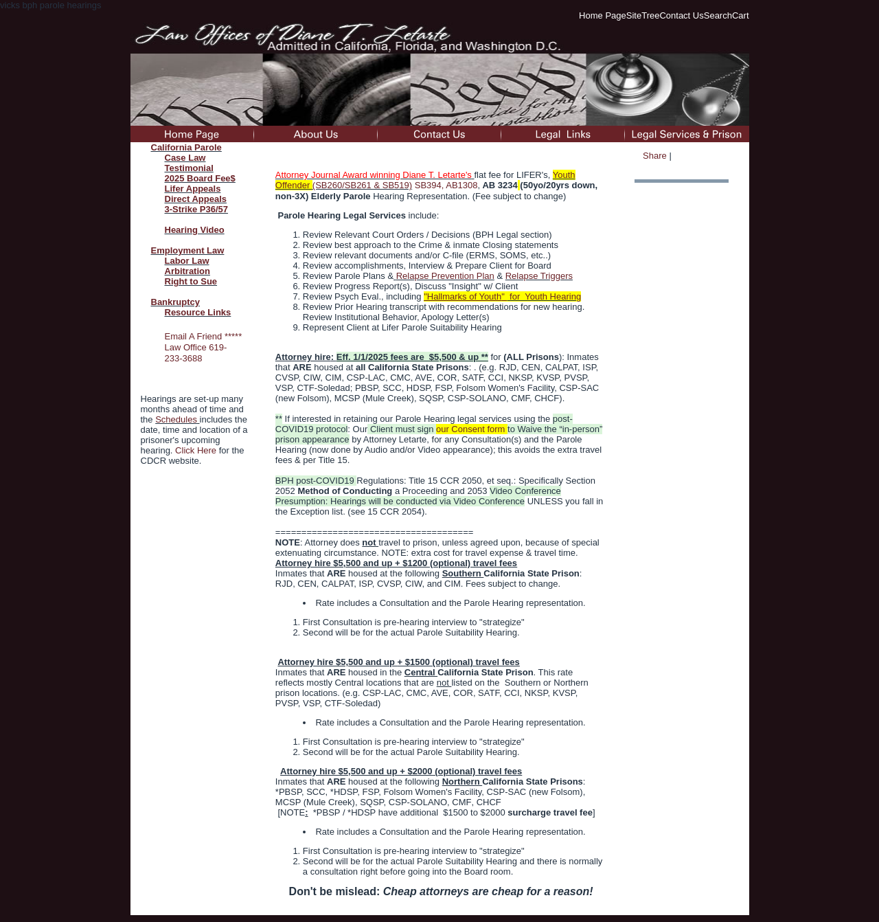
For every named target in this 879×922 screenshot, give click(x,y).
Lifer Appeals (193, 188)
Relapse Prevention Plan (445, 276)
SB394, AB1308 (446, 185)
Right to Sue (191, 281)
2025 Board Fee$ (200, 178)
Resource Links (198, 312)
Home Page (602, 15)
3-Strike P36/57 (197, 209)
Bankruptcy (176, 302)
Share (655, 155)
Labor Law (187, 261)
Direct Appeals (196, 199)
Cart (740, 15)
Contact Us (681, 15)
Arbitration (187, 271)
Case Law (185, 158)
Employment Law (188, 250)
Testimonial (189, 168)
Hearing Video (195, 230)
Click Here (195, 450)
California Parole (186, 147)
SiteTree (643, 15)
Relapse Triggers (539, 276)
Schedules (176, 419)
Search (718, 15)
